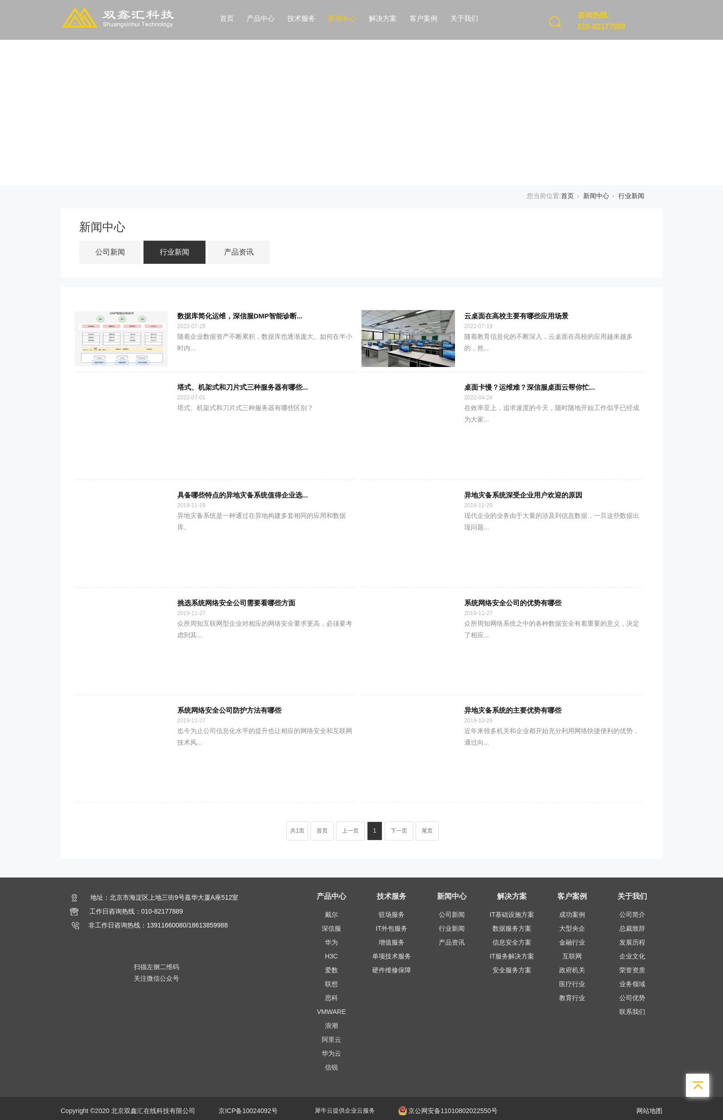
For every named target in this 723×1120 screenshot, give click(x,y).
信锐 (331, 1067)
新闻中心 (342, 18)
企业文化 (632, 956)
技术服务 (301, 18)
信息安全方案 (511, 942)
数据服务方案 (511, 928)
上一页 (350, 831)
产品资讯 (239, 252)
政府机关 (572, 970)
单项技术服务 (391, 956)
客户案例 (423, 18)
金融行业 (572, 942)
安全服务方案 (511, 970)
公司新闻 (110, 252)
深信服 (331, 928)
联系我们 (632, 1011)
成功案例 (572, 914)
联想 (331, 984)
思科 (331, 998)
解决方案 (383, 18)
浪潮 (331, 1025)
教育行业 (572, 998)
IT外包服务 (391, 928)
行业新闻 (631, 195)
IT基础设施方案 (512, 914)
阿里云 (331, 1039)
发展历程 (632, 942)
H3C (331, 956)
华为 (331, 942)
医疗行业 (572, 984)
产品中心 (260, 18)
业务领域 (632, 984)
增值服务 (392, 942)
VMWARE (331, 1011)
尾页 (427, 831)
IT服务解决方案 (512, 956)
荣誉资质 (632, 970)
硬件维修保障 (391, 970)
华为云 (331, 1053)
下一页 (399, 831)
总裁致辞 (632, 928)
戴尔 (331, 914)
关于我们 (464, 18)
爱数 (331, 970)
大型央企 (572, 928)
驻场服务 (392, 914)
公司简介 (632, 914)
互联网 (572, 956)
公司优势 (632, 998)
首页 (227, 18)
